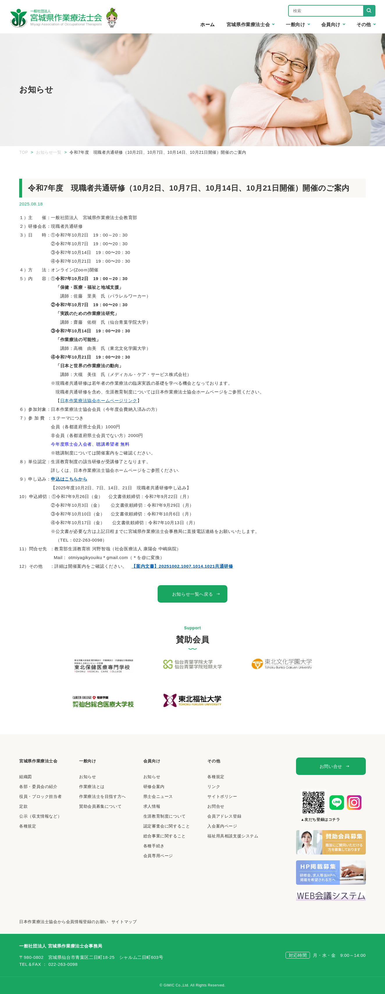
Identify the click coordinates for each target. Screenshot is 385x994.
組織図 (25, 776)
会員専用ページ (158, 855)
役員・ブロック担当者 (40, 796)
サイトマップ (124, 921)
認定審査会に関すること (166, 826)
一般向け (87, 761)
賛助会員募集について (100, 806)
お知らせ (87, 776)
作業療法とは (92, 786)
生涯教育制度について (164, 816)
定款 (23, 806)
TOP (23, 152)
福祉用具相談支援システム (232, 836)
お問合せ (215, 806)
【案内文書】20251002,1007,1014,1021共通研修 (182, 566)
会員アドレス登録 (224, 816)
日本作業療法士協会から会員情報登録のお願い (63, 921)
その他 (213, 761)
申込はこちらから (69, 479)
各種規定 (27, 826)
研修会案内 (154, 786)
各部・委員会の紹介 (38, 786)
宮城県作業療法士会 (38, 761)
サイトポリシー (222, 796)
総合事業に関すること (164, 836)
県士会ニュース (158, 796)
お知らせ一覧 (49, 152)
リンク (213, 786)
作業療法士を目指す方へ (102, 796)
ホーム (207, 24)
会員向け (151, 761)
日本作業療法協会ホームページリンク (98, 400)
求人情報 (151, 806)
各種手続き (154, 845)
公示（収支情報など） (40, 816)
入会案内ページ (222, 826)
